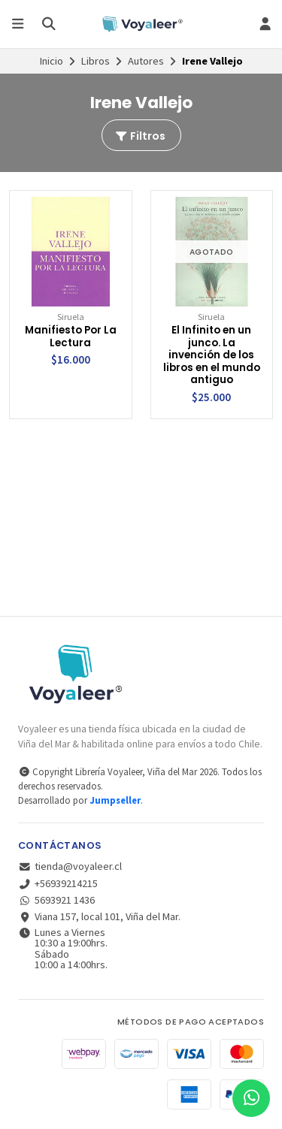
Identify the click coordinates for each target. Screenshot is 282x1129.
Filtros (139, 135)
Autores (146, 61)
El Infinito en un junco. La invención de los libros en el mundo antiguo (211, 356)
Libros (95, 61)
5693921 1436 (56, 900)
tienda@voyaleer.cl (70, 866)
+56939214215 (58, 883)
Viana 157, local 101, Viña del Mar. (99, 916)
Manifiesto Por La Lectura (71, 337)
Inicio (51, 61)
